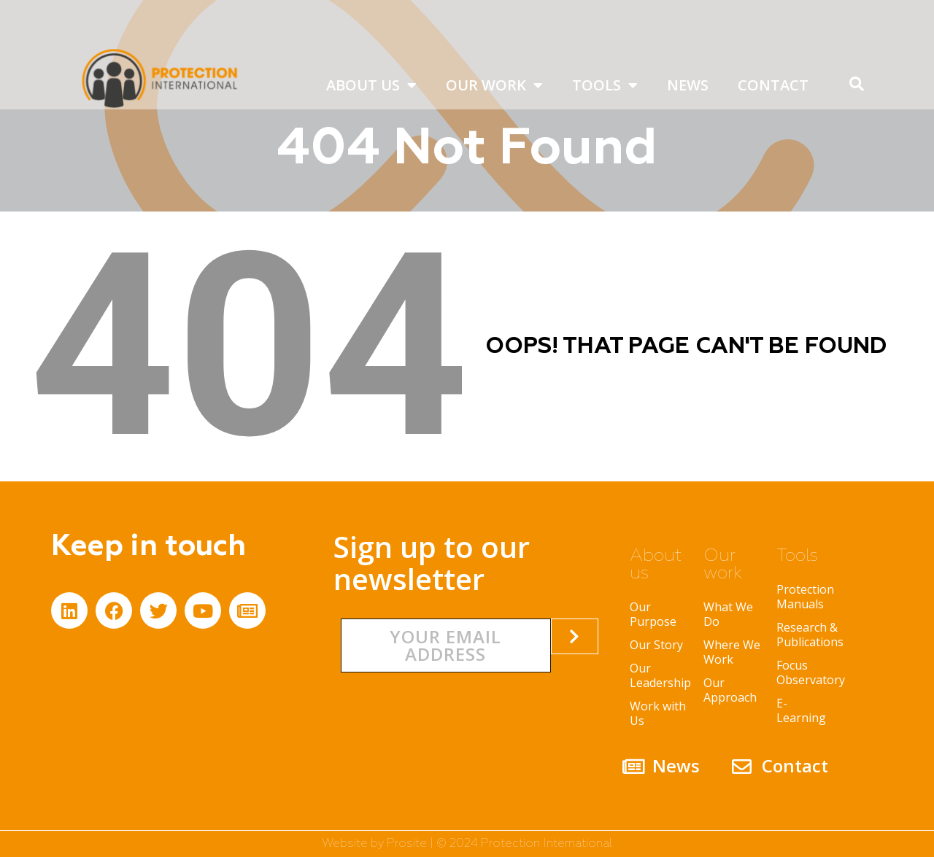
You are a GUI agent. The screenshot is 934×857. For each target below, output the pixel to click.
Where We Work (731, 652)
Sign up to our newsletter (431, 563)
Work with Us (658, 713)
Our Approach (730, 690)
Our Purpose (653, 614)
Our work (494, 85)
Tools (605, 85)
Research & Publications (805, 634)
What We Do (728, 614)
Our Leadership (659, 675)
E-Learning (801, 710)
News (688, 85)
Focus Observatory (805, 672)
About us (371, 85)
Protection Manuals (805, 596)
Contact (773, 85)
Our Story (656, 645)
